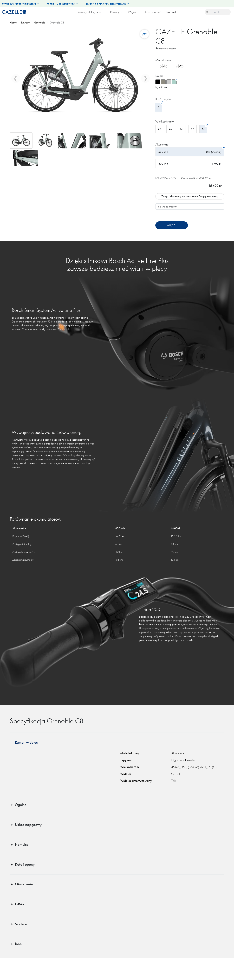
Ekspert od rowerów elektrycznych (108, 3)
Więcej (171, 225)
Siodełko (21, 924)
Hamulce (21, 845)
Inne (18, 944)
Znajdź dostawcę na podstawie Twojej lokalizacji (189, 196)
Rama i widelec (26, 742)
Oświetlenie (24, 884)
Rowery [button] (116, 12)
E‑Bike (19, 904)
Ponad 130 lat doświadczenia (21, 3)
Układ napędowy (28, 825)
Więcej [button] (134, 12)
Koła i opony (25, 864)
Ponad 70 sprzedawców (63, 3)
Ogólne (20, 805)
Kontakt (171, 12)
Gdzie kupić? (153, 12)
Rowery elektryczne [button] (91, 12)
